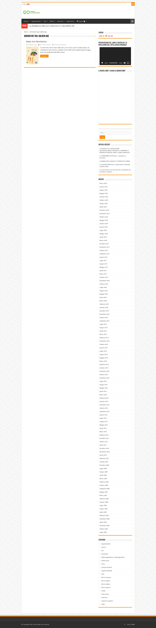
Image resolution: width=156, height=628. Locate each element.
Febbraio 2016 (104, 304)
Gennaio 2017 (104, 277)
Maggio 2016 (104, 294)
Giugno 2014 (103, 354)
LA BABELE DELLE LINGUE (43, 26)
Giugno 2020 (103, 203)
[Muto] (125, 63)
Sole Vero (60, 21)
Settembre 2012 (104, 411)
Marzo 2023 (103, 183)
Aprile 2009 (103, 475)
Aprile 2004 (103, 522)
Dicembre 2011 (104, 438)
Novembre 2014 (105, 341)
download (105, 554)
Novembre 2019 (105, 213)
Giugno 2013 (103, 384)
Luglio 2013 (103, 381)
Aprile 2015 (103, 331)
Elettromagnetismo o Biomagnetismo (113, 557)
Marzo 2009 (103, 478)
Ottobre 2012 (104, 408)
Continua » (44, 56)
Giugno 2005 (103, 509)
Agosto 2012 (103, 415)
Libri (45, 21)
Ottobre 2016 (104, 284)
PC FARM (132, 624)
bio (103, 550)
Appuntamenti (35, 21)
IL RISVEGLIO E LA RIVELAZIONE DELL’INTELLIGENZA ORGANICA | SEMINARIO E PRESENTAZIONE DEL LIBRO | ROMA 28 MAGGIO (115, 150)
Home (26, 32)
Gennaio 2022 (104, 197)
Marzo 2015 (103, 334)
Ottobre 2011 (104, 442)
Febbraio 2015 (104, 338)
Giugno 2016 (103, 291)
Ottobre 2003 (104, 529)
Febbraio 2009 (104, 482)
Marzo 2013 (103, 395)
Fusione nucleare (107, 567)
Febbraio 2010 (104, 458)
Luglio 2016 (103, 287)
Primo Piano (105, 594)
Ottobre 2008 (104, 485)
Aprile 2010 (103, 455)
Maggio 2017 (104, 267)
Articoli (26, 21)
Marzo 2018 (103, 240)
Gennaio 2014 (104, 368)
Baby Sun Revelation (36, 41)
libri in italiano (47, 44)
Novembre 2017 (105, 247)
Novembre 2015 (105, 314)
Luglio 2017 (103, 260)
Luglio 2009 (103, 468)
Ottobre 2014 (104, 344)
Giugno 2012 (103, 421)
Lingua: (26, 4)
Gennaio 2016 (104, 307)
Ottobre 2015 (104, 317)
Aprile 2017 (103, 270)
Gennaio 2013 (104, 401)
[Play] (102, 63)
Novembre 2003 (105, 525)
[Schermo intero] (128, 63)
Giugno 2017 (103, 264)
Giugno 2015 (103, 327)
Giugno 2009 (103, 472)
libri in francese (106, 577)
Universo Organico (107, 601)
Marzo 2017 (103, 274)
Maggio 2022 (104, 193)
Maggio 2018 (104, 234)
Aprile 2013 (103, 391)
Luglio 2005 (103, 505)
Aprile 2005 (103, 512)
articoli (104, 547)
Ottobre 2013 (104, 374)
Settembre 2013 (104, 378)
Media (52, 21)
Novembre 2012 (105, 405)
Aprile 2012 (103, 428)
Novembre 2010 (105, 452)
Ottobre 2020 (104, 200)
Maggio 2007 (104, 492)
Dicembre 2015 (104, 311)
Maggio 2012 (104, 425)
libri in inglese (106, 581)
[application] (115, 56)
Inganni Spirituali (107, 571)
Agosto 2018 (103, 227)
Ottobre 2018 (104, 223)
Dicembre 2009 (104, 465)
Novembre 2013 (105, 371)
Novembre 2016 (105, 280)
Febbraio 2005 (104, 515)
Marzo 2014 (103, 361)
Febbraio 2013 (104, 398)
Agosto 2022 (103, 187)
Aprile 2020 (103, 207)
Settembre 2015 (104, 321)
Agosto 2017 (103, 257)
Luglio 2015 (103, 324)
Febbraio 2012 (104, 435)
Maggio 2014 (104, 358)
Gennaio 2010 (104, 462)
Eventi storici (70, 21)
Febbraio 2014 (104, 364)
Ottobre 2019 (104, 217)
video (103, 604)
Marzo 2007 (103, 495)
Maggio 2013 (104, 388)
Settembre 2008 (104, 488)
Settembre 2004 (104, 519)
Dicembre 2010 (104, 448)
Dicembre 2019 (104, 210)
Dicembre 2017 (104, 244)
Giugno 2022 (103, 190)
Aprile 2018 (103, 237)
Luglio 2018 (103, 230)
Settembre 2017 (104, 254)
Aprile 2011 (103, 445)
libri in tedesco (106, 587)
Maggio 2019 (104, 220)
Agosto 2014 (103, 348)
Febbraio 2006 (104, 499)
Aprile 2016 (103, 297)
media (103, 591)
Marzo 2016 (103, 301)
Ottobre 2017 (104, 250)
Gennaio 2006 (104, 502)
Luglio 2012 (103, 418)
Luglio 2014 (103, 351)
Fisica (103, 564)
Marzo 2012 (103, 431)
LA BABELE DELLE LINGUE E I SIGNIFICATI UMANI (115, 161)
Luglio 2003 (103, 532)
